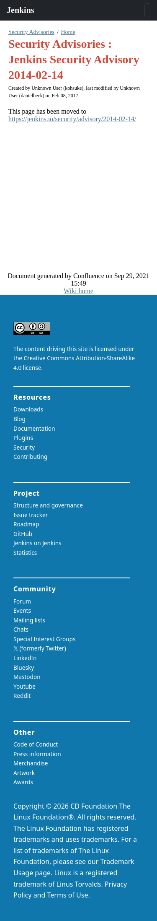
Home (68, 32)
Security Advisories (31, 32)
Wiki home (78, 290)
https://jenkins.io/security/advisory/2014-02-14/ (72, 118)
